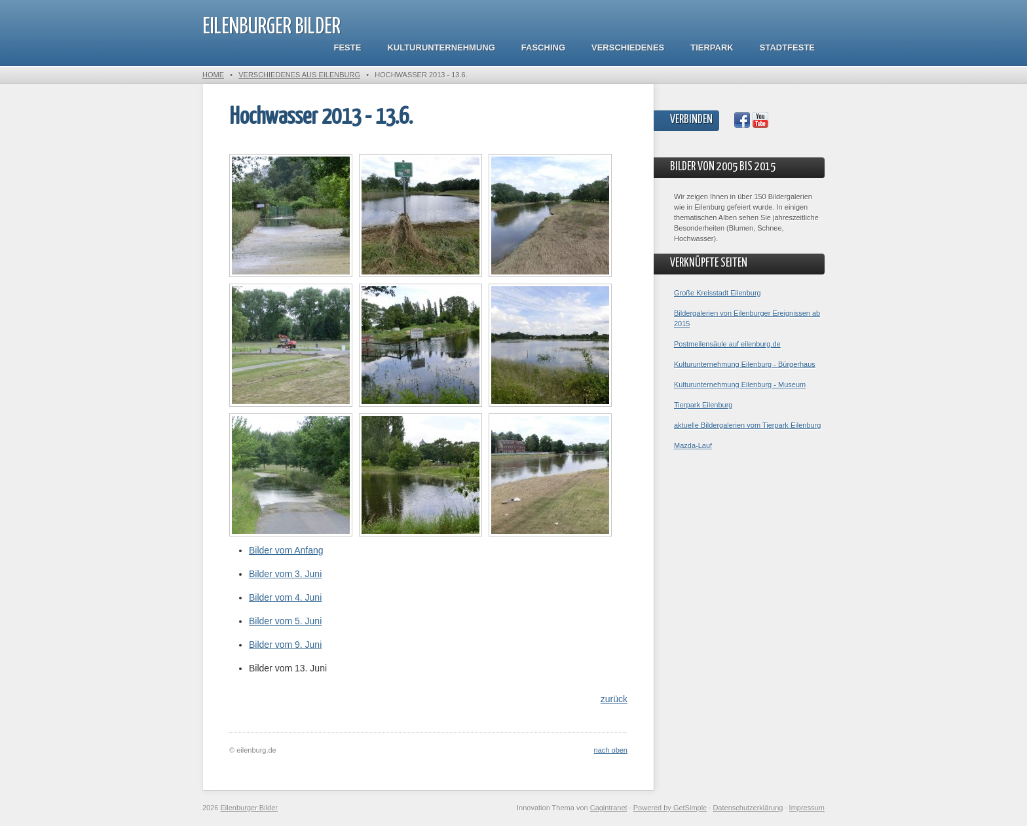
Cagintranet (608, 808)
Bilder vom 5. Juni (285, 621)
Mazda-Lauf (693, 445)
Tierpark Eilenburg (703, 405)
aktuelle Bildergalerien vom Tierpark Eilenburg (747, 425)
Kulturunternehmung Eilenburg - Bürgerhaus (744, 364)
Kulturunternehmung (441, 47)
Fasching (543, 47)
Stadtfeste (787, 47)
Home (213, 75)
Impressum (807, 808)
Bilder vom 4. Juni (285, 597)
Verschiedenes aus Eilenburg (299, 75)
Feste (348, 47)
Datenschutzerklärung (748, 808)
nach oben (610, 750)
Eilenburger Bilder (271, 27)
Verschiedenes (627, 47)
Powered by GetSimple (670, 808)
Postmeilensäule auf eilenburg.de (727, 344)
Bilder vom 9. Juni (285, 644)
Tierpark (711, 47)
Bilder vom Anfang (286, 550)
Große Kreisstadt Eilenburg (717, 293)
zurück (614, 699)
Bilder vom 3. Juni (285, 574)
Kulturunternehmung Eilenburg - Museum (740, 384)
